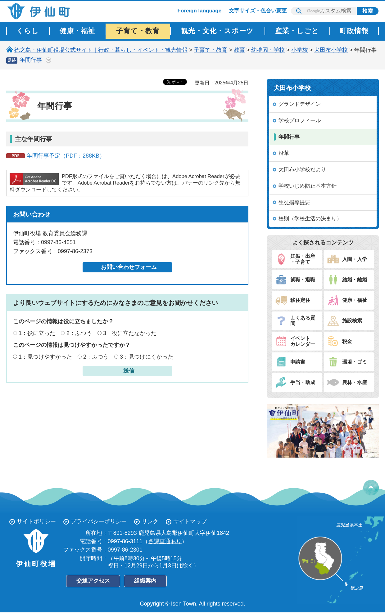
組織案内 (145, 581)
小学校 (299, 50)
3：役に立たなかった (129, 333)
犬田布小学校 (331, 50)
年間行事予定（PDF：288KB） (66, 156)
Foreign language (200, 11)
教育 (239, 50)
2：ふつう (79, 333)
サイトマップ (190, 521)
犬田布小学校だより (302, 169)
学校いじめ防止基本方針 (308, 186)
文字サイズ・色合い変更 (258, 11)
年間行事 (31, 60)
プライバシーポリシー (99, 521)
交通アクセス (93, 581)
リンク (150, 521)
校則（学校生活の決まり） (310, 218)
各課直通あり (165, 541)
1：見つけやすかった (45, 357)
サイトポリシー (36, 521)
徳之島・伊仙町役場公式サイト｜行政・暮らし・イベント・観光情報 (101, 50)
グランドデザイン (300, 104)
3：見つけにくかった (146, 357)
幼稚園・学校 (268, 50)
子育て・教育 (210, 50)
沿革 (284, 153)
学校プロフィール (300, 120)
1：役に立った (37, 333)
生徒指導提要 (294, 202)
